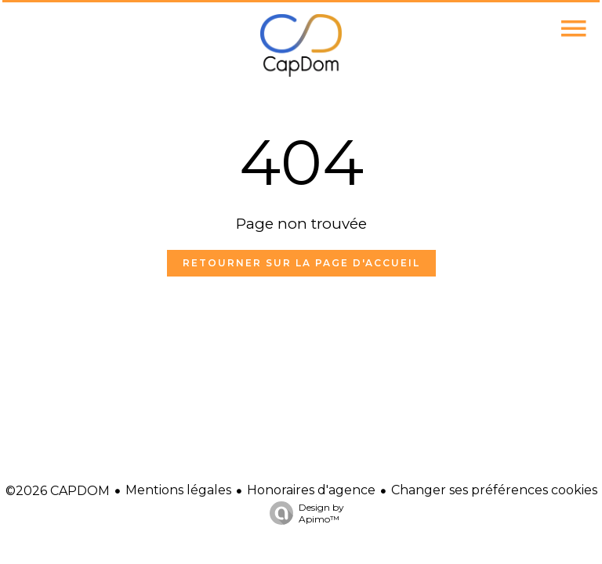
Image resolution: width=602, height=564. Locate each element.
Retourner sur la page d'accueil (301, 263)
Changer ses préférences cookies (494, 490)
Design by (303, 513)
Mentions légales (178, 490)
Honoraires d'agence (311, 490)
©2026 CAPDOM (57, 490)
